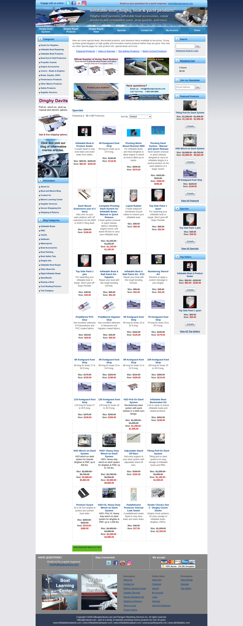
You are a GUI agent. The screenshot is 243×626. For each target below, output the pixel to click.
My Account (172, 30)
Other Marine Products (51, 84)
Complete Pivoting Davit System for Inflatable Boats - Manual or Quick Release (109, 211)
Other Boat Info (48, 269)
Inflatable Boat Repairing (52, 49)
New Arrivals (187, 580)
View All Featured (190, 200)
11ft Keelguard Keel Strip (84, 401)
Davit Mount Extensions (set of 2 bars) (85, 208)
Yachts (44, 235)
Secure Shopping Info (51, 208)
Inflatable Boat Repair (51, 265)
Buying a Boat (47, 282)
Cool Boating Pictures (51, 286)
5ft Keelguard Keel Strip (133, 318)
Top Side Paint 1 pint (85, 273)
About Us (45, 187)
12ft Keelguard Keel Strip (109, 401)
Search (155, 588)
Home (197, 30)
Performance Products (51, 79)
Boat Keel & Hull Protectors (53, 58)
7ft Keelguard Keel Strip (158, 318)
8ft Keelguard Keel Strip (133, 361)
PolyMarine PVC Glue (85, 318)
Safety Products (48, 88)
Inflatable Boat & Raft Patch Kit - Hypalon (109, 274)
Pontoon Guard (84, 504)
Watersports (46, 243)
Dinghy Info (46, 261)
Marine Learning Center (52, 199)
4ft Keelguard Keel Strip (109, 144)
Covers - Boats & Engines (53, 71)
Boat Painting (47, 252)
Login (154, 597)
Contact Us (146, 30)
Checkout (156, 584)
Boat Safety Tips (48, 256)
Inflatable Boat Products (52, 54)
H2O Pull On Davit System (134, 401)
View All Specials (190, 248)
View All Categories (161, 605)
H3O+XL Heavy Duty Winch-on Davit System (109, 507)
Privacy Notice (130, 610)
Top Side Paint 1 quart (158, 207)
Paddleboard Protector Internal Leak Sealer (133, 507)
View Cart (156, 580)
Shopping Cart (187, 61)
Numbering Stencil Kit (158, 273)
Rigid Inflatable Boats (51, 273)
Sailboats (45, 239)
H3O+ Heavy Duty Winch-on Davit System (109, 453)
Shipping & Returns (50, 212)
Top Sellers (186, 588)
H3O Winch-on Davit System (85, 452)
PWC (43, 231)
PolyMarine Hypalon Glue (109, 318)
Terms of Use (129, 605)
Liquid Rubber (134, 205)
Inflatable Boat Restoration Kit (158, 401)
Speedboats (46, 278)
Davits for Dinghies (50, 45)
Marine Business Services (99, 592)
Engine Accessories (50, 67)
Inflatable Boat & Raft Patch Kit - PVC (134, 273)
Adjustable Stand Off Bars (133, 452)
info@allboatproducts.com (180, 3)
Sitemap (156, 601)
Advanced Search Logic (187, 50)
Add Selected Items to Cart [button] (87, 547)
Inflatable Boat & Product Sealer (85, 144)
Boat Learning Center (61, 592)
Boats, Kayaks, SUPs (50, 75)
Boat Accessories (49, 248)
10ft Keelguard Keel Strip (158, 361)
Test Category (47, 291)
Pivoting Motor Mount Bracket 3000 (134, 144)
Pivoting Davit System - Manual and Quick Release (158, 146)
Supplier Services (49, 92)
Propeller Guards (49, 62)
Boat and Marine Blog (51, 191)
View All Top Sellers (190, 331)
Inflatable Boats (48, 226)
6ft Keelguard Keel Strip (84, 361)
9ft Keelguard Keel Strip (109, 361)
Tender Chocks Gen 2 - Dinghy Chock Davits (158, 507)
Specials (121, 30)
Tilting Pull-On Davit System (158, 452)
